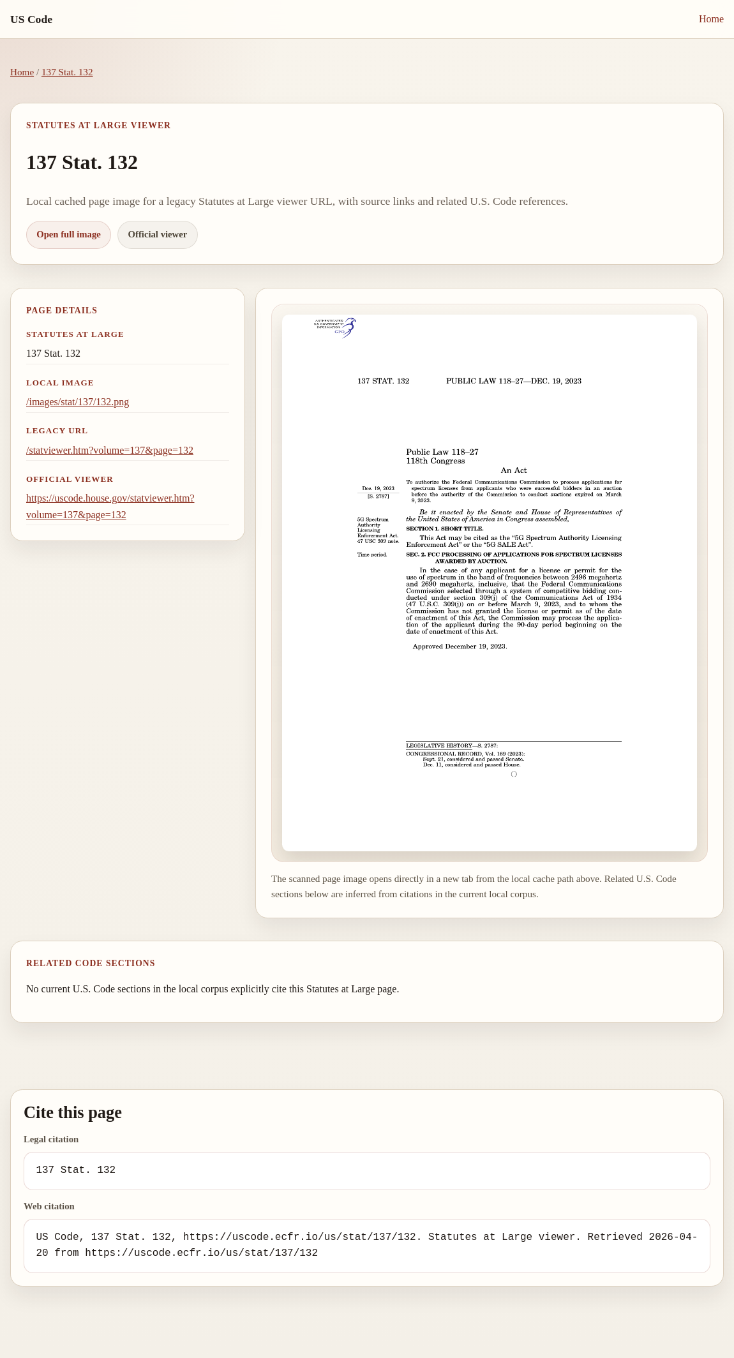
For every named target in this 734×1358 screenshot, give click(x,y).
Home (711, 18)
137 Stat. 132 (67, 71)
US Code (31, 19)
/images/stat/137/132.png (77, 401)
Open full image (68, 234)
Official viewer (158, 234)
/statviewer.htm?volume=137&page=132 (109, 450)
